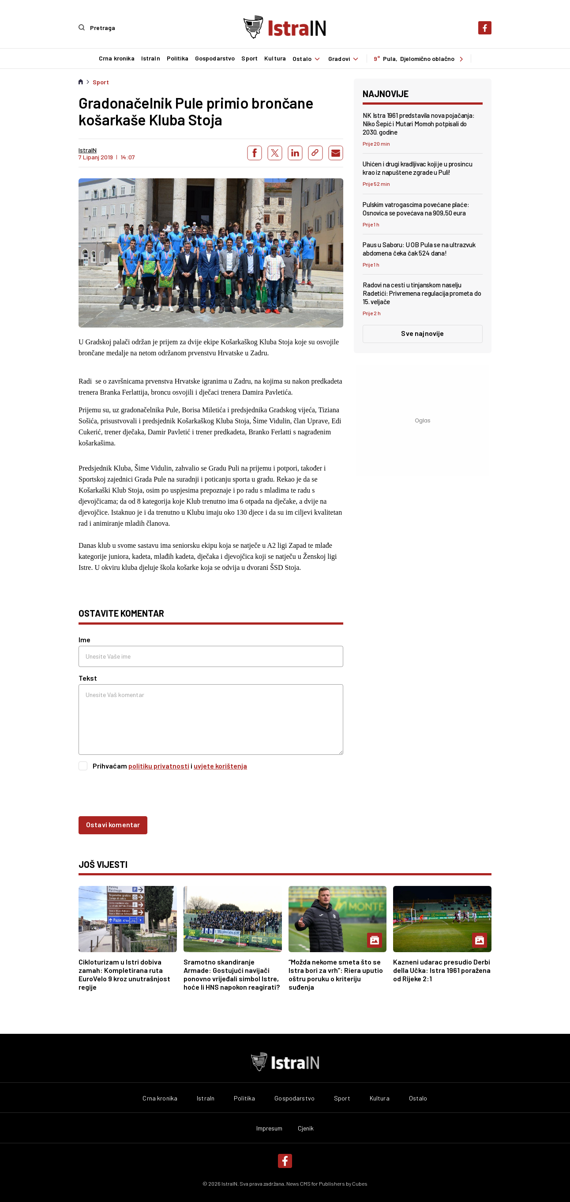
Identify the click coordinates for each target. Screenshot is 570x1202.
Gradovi (344, 58)
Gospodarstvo (215, 58)
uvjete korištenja (220, 765)
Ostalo (307, 58)
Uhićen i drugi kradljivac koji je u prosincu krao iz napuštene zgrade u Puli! (417, 167)
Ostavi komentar (113, 824)
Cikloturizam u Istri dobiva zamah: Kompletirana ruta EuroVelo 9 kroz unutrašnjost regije (124, 974)
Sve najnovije (422, 332)
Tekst (88, 677)
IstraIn (150, 58)
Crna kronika (116, 58)
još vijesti (103, 864)
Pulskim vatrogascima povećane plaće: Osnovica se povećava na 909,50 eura (416, 208)
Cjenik (306, 1127)
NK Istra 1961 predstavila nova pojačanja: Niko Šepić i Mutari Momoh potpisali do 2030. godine (419, 123)
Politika (177, 58)
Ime (84, 639)
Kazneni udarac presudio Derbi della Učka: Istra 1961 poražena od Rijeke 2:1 (442, 969)
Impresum (269, 1127)
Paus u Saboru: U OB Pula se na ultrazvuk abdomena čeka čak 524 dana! (419, 248)
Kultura (274, 58)
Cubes (360, 1183)
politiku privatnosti (158, 765)
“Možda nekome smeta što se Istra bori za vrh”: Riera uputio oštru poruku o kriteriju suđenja (336, 974)
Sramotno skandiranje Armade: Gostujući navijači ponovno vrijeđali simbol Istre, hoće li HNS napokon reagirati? (232, 974)
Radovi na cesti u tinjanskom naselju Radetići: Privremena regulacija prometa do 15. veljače (422, 292)
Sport (249, 58)
